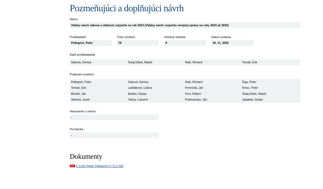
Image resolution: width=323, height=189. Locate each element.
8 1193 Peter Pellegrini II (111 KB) (99, 166)
